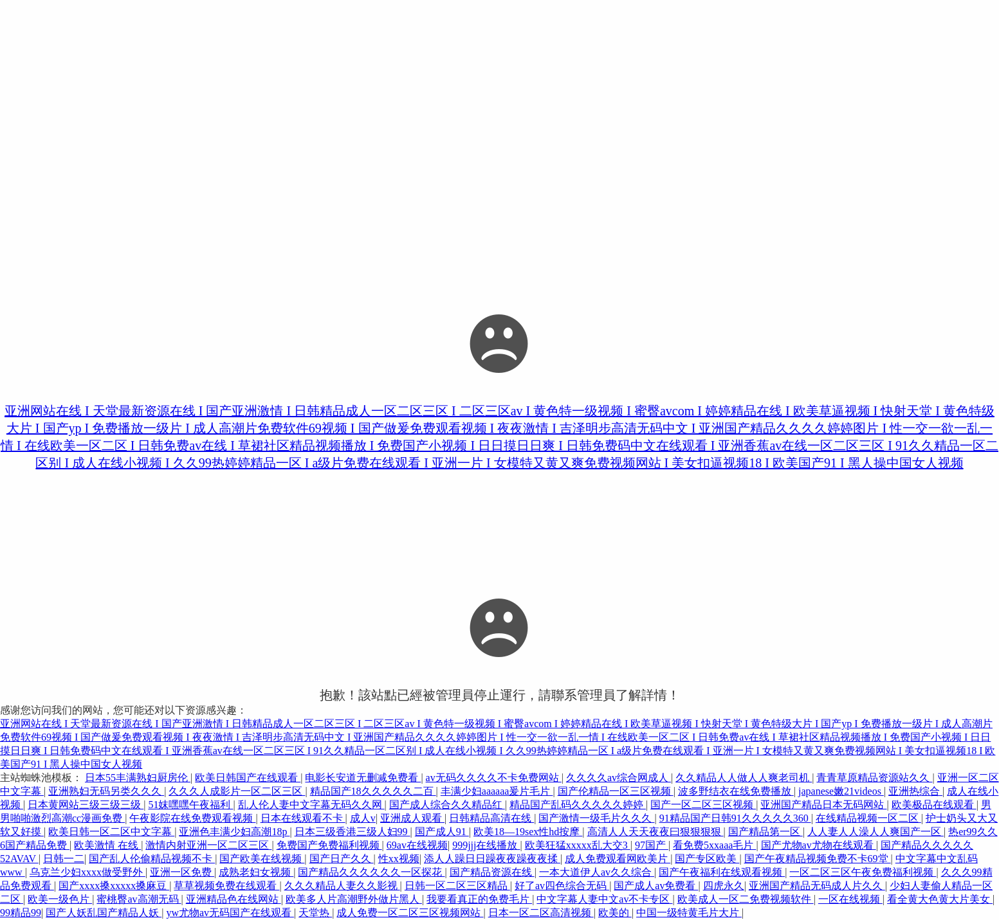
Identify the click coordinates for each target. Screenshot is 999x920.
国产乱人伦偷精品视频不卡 (152, 858)
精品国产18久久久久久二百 (373, 791)
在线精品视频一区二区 (868, 818)
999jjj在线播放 (486, 845)
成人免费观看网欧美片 (617, 858)
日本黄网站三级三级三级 (85, 804)
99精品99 (20, 912)
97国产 (651, 845)
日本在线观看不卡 (303, 818)
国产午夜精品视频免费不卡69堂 (817, 858)
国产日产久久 (341, 858)
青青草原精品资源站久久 (874, 777)
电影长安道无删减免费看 (363, 777)
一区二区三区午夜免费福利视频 (862, 872)
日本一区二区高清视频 (541, 912)
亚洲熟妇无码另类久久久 (106, 791)
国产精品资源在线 (492, 872)
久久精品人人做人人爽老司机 (743, 777)
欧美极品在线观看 (934, 804)
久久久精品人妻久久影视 (342, 885)
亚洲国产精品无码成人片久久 (817, 885)
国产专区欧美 (707, 858)
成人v (363, 818)
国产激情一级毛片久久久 (596, 818)
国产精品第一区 (765, 831)
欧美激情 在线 (107, 845)
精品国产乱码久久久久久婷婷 (577, 804)
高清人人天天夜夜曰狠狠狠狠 (655, 831)
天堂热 (315, 912)
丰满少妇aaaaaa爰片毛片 (497, 791)
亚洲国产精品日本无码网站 (823, 804)
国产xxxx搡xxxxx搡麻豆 (114, 885)
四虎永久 (723, 885)
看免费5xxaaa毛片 (714, 845)
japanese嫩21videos (841, 791)
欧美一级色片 (60, 899)
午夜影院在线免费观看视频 (192, 818)
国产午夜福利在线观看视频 (722, 872)
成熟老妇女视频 (256, 872)
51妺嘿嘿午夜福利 (190, 804)
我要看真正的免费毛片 (479, 899)
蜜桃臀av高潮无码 (138, 899)
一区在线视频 (850, 899)
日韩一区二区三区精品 (457, 885)
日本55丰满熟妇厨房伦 (137, 777)
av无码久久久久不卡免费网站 (494, 777)
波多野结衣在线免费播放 (736, 791)
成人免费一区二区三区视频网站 (409, 912)
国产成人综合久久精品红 (447, 804)
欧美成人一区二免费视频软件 (745, 899)
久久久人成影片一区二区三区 (237, 791)
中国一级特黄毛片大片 (689, 912)
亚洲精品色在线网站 (233, 899)
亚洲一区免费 (182, 872)
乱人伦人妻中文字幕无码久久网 (311, 804)
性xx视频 (398, 858)
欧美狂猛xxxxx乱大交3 (577, 845)
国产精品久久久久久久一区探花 (371, 872)
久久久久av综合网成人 (618, 777)
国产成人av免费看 (656, 885)
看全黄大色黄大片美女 (940, 899)
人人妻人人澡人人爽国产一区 (875, 831)
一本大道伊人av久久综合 (596, 872)
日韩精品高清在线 (491, 818)
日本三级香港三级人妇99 (352, 831)
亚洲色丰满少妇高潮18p (234, 831)
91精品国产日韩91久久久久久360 (735, 818)
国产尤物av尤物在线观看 (818, 845)
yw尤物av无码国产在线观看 (230, 912)
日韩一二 (63, 858)
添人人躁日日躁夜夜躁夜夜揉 (492, 858)
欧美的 (615, 912)
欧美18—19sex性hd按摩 (527, 831)
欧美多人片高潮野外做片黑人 (354, 899)
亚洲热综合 (915, 791)
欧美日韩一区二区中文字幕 (111, 831)
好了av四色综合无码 (562, 885)
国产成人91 (442, 831)
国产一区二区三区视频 (703, 804)
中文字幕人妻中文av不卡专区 (604, 899)
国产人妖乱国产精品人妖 (103, 912)
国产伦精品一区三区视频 (616, 791)
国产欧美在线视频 (261, 858)
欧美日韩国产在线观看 (247, 777)
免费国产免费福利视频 (329, 845)
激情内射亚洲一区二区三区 (208, 845)
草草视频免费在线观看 (226, 885)
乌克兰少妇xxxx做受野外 (87, 872)
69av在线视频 (417, 845)
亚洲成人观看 (412, 818)
